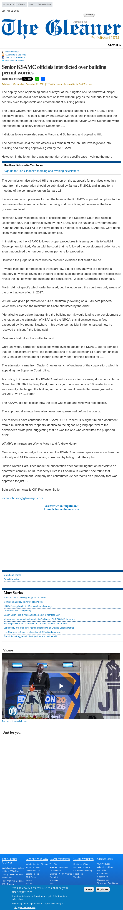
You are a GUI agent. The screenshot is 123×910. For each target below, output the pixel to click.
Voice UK (54, 880)
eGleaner (22, 4)
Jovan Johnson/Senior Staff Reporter (74, 84)
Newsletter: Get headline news (33, 872)
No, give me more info (24, 907)
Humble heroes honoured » (61, 509)
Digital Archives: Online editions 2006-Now (13, 869)
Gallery (29, 880)
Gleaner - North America (61, 874)
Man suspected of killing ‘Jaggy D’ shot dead (25, 598)
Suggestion (102, 877)
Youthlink (54, 877)
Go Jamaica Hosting (82, 871)
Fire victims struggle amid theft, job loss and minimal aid (30, 636)
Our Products (103, 864)
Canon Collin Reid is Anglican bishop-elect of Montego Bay (32, 615)
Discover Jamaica (81, 867)
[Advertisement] (62, 538)
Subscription (103, 880)
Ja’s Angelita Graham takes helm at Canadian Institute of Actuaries (35, 623)
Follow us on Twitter (14, 60)
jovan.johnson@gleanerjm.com (22, 498)
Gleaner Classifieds (59, 867)
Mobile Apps (8, 4)
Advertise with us (105, 867)
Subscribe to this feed (15, 54)
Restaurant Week (81, 864)
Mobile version (12, 51)
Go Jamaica (55, 871)
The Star (54, 864)
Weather (77, 877)
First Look (78, 874)
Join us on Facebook (15, 57)
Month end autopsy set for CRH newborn (23, 602)
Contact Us (102, 873)
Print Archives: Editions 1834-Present (13, 882)
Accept (88, 889)
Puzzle (29, 883)
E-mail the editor (11, 579)
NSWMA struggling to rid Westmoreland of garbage (28, 606)
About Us (101, 870)
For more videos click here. (15, 721)
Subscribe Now (44, 4)
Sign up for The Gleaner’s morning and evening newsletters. (42, 170)
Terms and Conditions (107, 883)
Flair (52, 883)
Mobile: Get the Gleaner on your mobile (37, 865)
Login (31, 4)
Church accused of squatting (17, 610)
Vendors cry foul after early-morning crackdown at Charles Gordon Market (39, 628)
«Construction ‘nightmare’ (61, 506)
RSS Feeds (31, 877)
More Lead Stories (12, 575)
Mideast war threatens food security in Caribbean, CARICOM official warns (39, 619)
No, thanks (102, 889)
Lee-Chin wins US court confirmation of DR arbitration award (32, 632)
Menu (112, 45)
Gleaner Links (105, 858)
